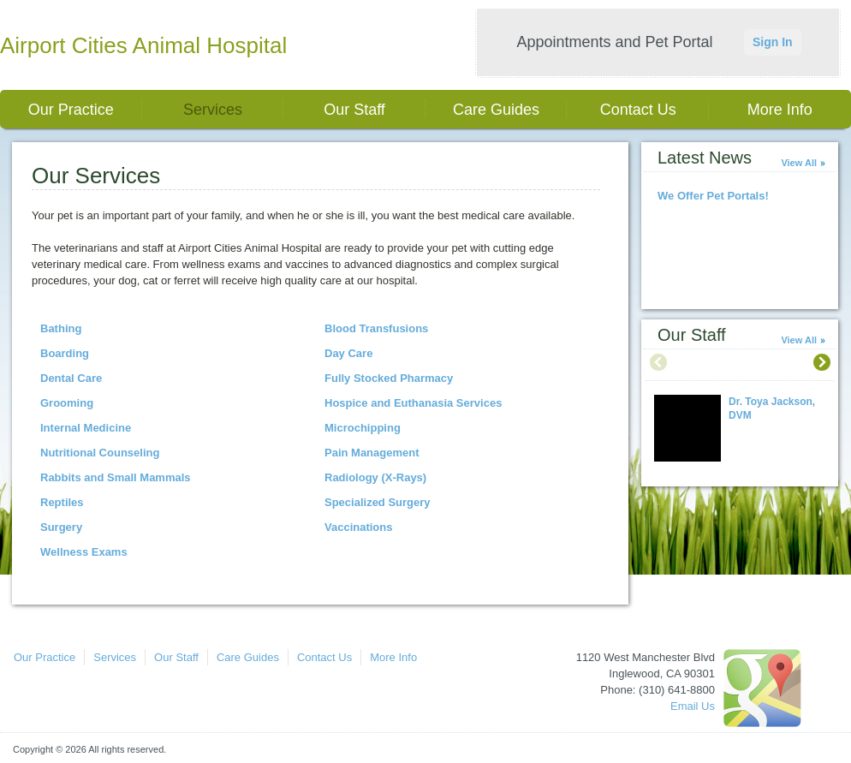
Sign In (773, 42)
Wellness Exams (84, 551)
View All (799, 163)
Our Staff (354, 109)
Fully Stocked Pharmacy (388, 378)
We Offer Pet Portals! (713, 195)
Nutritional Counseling (99, 452)
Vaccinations (358, 527)
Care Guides (496, 109)
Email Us (692, 706)
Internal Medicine (85, 427)
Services (212, 109)
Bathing (60, 328)
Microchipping (362, 427)
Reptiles (62, 502)
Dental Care (71, 378)
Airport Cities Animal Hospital (143, 45)
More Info (779, 109)
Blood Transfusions (376, 328)
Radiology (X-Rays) (375, 477)
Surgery (61, 527)
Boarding (64, 353)
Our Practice (71, 109)
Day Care (348, 353)
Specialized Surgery (377, 502)
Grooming (66, 402)
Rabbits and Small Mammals (115, 477)
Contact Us (638, 109)
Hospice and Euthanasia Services (413, 402)
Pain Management (372, 452)
